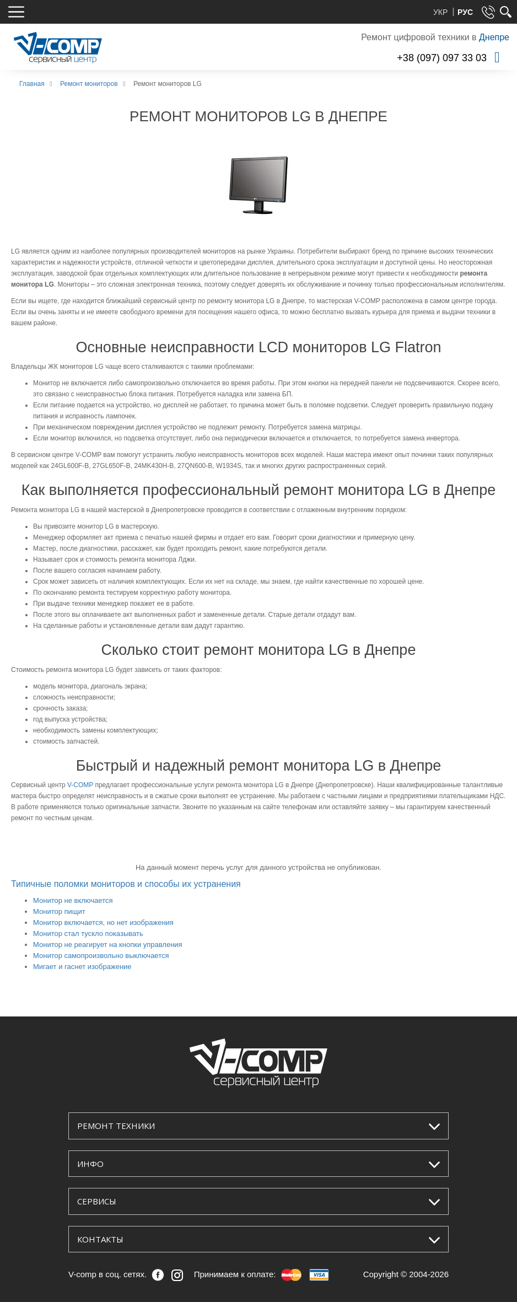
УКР (441, 12)
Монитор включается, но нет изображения (103, 922)
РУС (465, 12)
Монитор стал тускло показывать (88, 933)
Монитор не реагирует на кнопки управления (107, 944)
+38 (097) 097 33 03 (442, 57)
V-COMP (80, 785)
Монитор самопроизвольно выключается (101, 955)
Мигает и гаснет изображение (82, 966)
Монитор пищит (59, 911)
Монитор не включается (73, 900)
